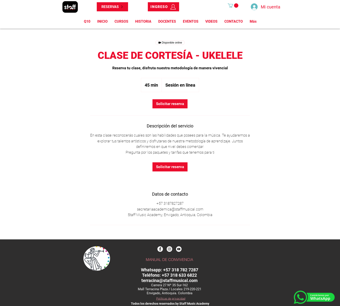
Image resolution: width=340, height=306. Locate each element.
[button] (233, 5)
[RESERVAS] (112, 6)
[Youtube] (179, 249)
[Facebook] (160, 249)
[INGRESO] (163, 6)
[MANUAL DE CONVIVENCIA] (169, 259)
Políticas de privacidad (170, 299)
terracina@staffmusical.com (169, 280)
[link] (170, 103)
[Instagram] (169, 249)
